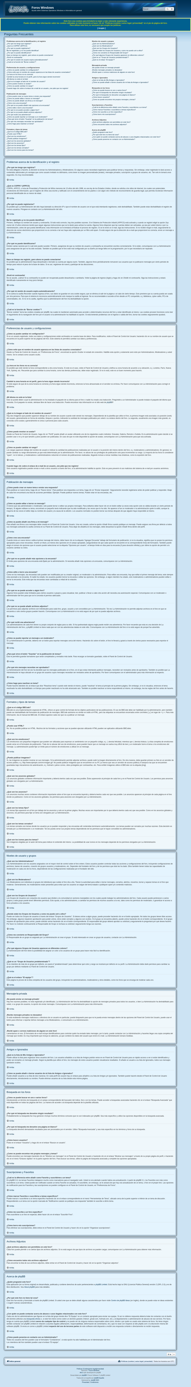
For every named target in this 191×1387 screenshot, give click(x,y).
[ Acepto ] (101, 28)
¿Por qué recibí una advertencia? (19, 114)
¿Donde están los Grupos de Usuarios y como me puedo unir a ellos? (117, 50)
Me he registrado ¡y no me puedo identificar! (23, 50)
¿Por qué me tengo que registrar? (19, 44)
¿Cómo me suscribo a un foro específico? (107, 112)
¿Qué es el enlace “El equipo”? (103, 60)
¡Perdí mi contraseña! (14, 57)
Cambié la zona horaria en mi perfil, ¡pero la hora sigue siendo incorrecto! (33, 77)
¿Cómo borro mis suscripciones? (104, 114)
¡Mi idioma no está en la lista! (17, 79)
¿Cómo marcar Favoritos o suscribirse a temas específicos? (114, 110)
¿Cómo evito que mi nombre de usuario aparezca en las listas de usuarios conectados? (39, 72)
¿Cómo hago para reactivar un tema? (20, 124)
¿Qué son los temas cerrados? (18, 148)
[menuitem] (135, 1361)
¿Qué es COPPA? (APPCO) (17, 46)
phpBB (109, 402)
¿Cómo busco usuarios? (101, 97)
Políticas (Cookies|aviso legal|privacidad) (90, 1369)
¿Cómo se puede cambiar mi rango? (20, 86)
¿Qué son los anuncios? (15, 143)
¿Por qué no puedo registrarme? (18, 48)
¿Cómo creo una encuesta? (17, 103)
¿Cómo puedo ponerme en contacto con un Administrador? (113, 139)
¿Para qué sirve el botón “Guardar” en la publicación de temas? (30, 119)
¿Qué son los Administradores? (103, 44)
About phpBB (29, 1287)
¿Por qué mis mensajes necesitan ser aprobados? (25, 121)
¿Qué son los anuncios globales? (19, 141)
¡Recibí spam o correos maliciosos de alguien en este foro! (113, 72)
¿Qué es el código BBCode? (17, 132)
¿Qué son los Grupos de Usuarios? (105, 48)
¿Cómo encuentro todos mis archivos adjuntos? (109, 124)
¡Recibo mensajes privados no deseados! (107, 70)
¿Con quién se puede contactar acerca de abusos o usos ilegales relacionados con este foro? (126, 137)
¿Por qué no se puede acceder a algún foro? (23, 110)
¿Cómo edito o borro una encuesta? (20, 108)
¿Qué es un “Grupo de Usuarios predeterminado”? (110, 57)
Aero (81, 1372)
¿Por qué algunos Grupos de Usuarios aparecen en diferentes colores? (118, 55)
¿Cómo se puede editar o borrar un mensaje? (23, 98)
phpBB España (99, 1378)
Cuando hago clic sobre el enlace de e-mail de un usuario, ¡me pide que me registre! (37, 88)
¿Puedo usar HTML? (14, 134)
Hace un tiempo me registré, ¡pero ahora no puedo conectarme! (30, 55)
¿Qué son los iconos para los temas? (20, 150)
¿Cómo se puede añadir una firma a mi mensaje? (25, 101)
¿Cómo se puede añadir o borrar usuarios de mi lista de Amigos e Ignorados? (120, 82)
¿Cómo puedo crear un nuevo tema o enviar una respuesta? (29, 96)
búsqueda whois (33, 1319)
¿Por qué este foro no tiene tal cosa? (105, 135)
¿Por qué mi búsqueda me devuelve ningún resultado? (112, 92)
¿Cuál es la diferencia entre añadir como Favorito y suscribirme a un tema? (119, 107)
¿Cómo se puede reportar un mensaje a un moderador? (27, 117)
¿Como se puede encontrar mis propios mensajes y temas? (113, 99)
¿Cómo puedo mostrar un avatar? (19, 84)
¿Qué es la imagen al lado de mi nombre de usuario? (26, 81)
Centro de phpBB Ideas (120, 1300)
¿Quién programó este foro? (102, 132)
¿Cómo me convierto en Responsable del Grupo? (110, 53)
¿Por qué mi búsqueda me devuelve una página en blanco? (113, 95)
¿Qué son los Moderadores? (102, 46)
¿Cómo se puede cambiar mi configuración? (23, 70)
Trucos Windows (93, 1370)
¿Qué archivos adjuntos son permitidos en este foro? (111, 122)
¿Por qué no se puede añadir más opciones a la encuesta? (28, 105)
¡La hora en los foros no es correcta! (20, 74)
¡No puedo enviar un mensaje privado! (106, 67)
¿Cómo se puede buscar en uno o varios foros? (109, 90)
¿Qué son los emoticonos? (16, 136)
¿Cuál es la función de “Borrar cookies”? (21, 62)
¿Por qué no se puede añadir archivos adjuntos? (24, 112)
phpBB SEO (95, 1380)
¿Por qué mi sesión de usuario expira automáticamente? (27, 60)
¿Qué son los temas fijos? (16, 145)
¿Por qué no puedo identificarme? (19, 53)
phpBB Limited (101, 1284)
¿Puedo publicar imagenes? (17, 138)
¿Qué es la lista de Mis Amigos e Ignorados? (108, 80)
